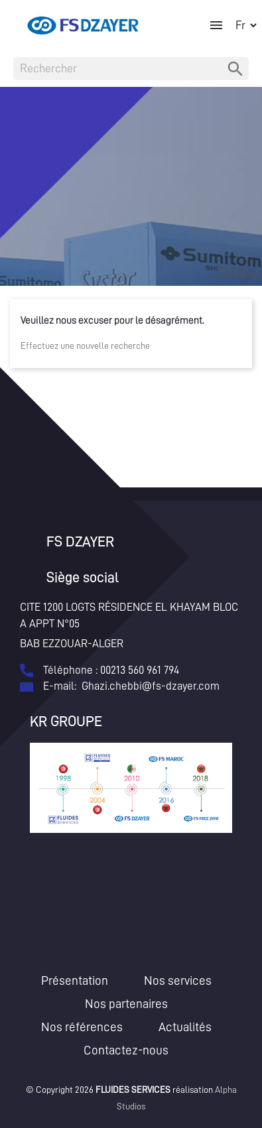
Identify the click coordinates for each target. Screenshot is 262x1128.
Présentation (74, 980)
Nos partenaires (126, 1003)
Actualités (185, 1027)
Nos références (82, 1027)
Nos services (178, 980)
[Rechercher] (131, 68)
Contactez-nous (126, 1050)
